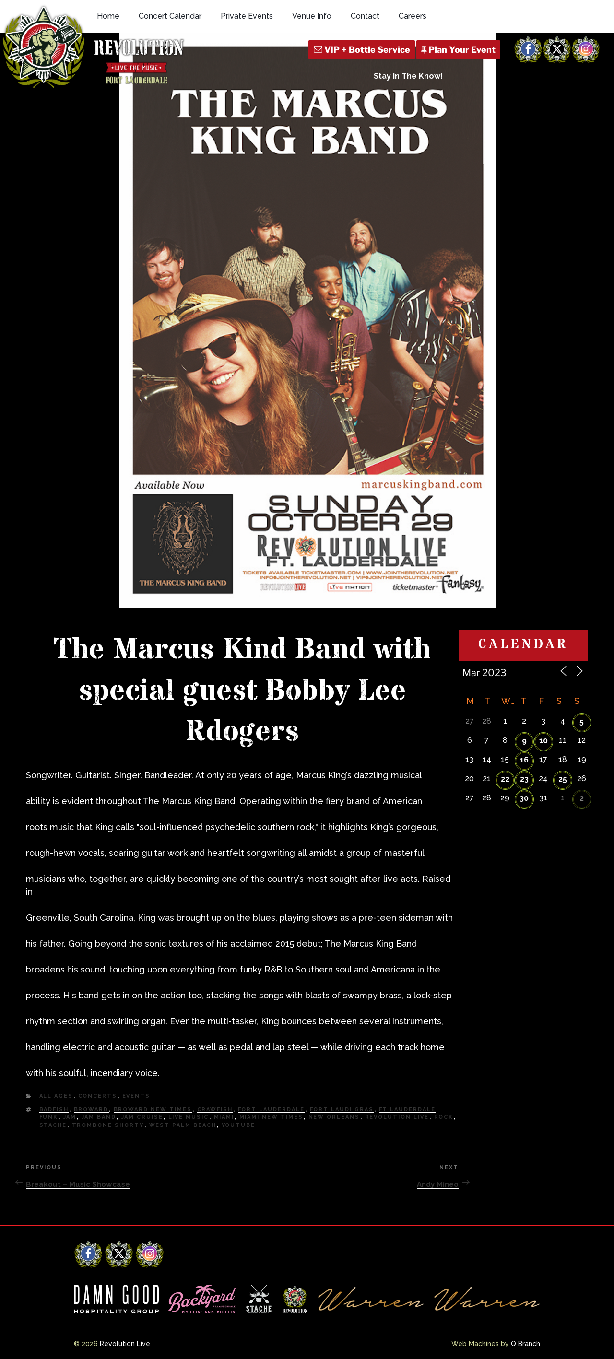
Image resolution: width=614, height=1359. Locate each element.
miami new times (271, 1117)
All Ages (56, 1096)
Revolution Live (397, 1117)
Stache (53, 1125)
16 (524, 759)
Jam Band (99, 1117)
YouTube (239, 1125)
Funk (49, 1117)
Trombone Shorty (108, 1125)
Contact (365, 16)
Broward (91, 1109)
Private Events (247, 16)
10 (543, 740)
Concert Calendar (170, 16)
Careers (412, 16)
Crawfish (215, 1109)
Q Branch (525, 1343)
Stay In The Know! (408, 76)
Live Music (188, 1117)
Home (108, 16)
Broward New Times (153, 1109)
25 (562, 779)
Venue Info (311, 16)
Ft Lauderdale (407, 1109)
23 (524, 779)
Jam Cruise (142, 1117)
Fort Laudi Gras (342, 1109)
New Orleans (334, 1117)
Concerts (98, 1096)
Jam (70, 1117)
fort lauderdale (271, 1109)
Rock (444, 1117)
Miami (224, 1117)
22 (505, 779)
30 (524, 798)
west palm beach (183, 1125)
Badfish (54, 1109)
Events (136, 1096)
